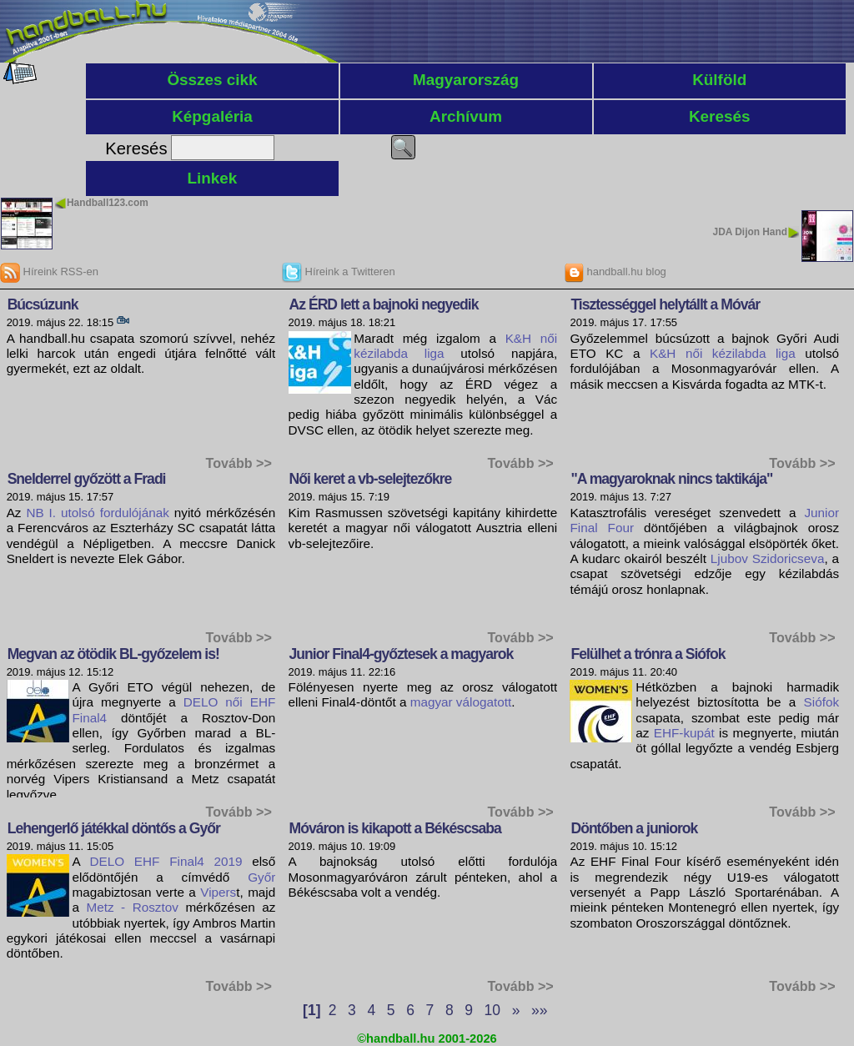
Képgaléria (212, 116)
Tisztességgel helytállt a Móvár (665, 304)
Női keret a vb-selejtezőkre (370, 478)
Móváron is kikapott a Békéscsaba (395, 828)
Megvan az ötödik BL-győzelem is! (113, 654)
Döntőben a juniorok (633, 828)
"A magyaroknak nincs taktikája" (671, 478)
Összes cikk (212, 79)
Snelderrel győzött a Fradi (87, 478)
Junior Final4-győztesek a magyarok (401, 654)
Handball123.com (107, 203)
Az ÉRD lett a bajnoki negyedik (384, 304)
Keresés (720, 116)
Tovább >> (239, 462)
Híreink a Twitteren (338, 271)
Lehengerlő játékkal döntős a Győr (114, 828)
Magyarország (466, 79)
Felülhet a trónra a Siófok (647, 654)
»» (539, 1010)
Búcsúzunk (43, 304)
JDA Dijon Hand (750, 232)
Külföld (719, 79)
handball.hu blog (615, 271)
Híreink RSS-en (49, 271)
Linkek (213, 178)
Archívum (466, 116)
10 (492, 1010)
